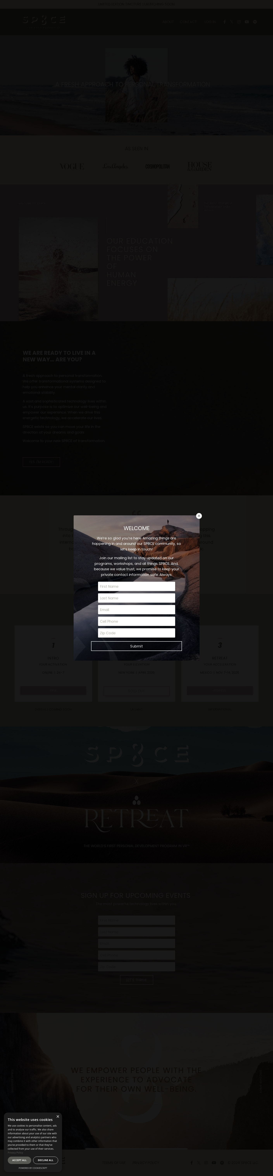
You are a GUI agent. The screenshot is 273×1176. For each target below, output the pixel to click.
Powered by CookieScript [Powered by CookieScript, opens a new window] (33, 1167)
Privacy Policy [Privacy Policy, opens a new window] (15, 1152)
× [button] (57, 1116)
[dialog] (33, 1142)
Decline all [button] (45, 1160)
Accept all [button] (19, 1160)
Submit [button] (136, 608)
